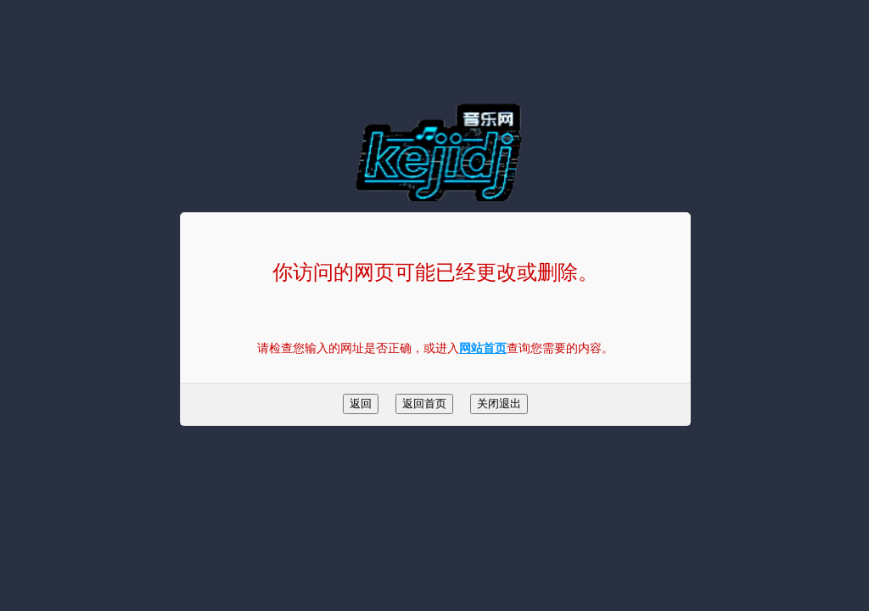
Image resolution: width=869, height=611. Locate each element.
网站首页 (483, 348)
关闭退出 (499, 403)
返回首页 (424, 403)
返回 (361, 403)
